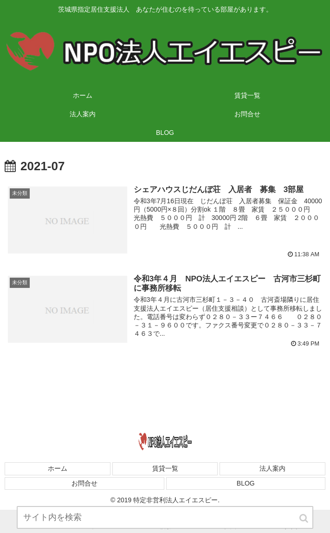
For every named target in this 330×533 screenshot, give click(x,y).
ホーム (57, 468)
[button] (304, 521)
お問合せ (84, 483)
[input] (165, 520)
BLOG (246, 483)
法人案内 (272, 468)
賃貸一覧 (165, 468)
